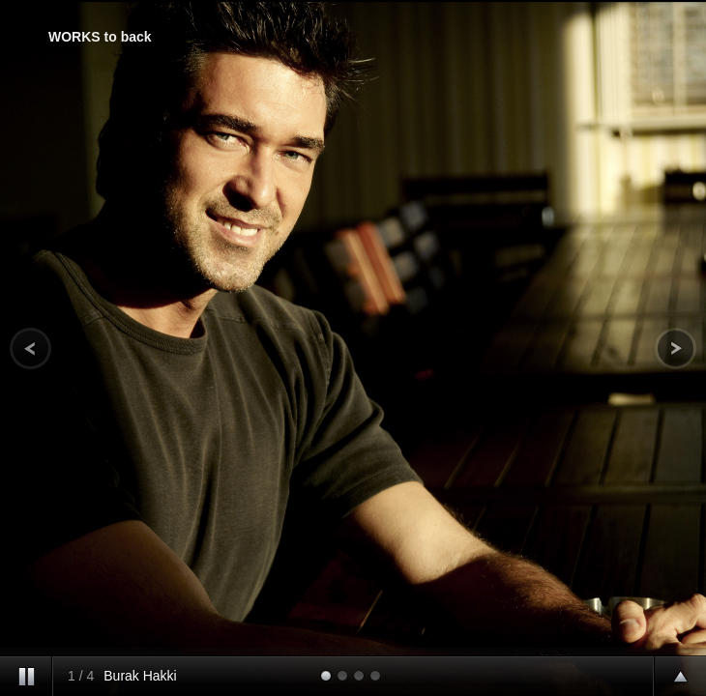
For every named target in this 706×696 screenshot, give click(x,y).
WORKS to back (100, 36)
